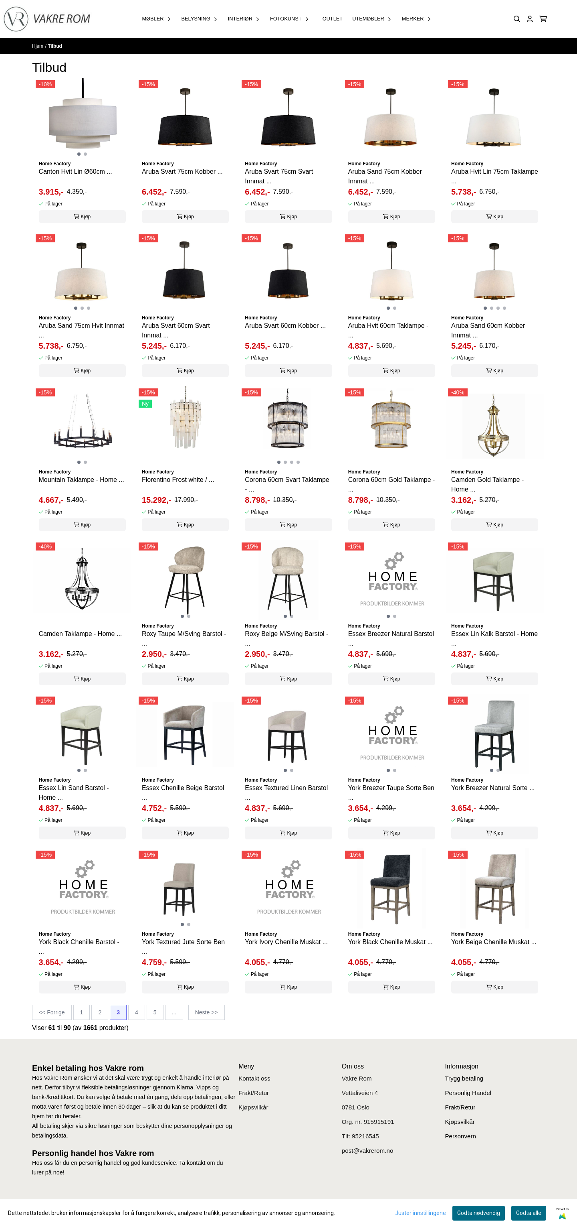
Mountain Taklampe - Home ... (81, 479)
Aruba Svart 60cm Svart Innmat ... (176, 330)
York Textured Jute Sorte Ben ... (183, 947)
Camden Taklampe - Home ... (80, 633)
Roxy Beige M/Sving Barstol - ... (286, 638)
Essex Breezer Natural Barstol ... (391, 638)
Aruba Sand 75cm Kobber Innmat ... (385, 176)
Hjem (37, 46)
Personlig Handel (468, 1092)
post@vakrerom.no (367, 1150)
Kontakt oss (254, 1078)
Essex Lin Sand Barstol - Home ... (74, 792)
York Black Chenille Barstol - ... (79, 947)
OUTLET (333, 19)
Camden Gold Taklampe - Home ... (487, 484)
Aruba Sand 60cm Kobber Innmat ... (488, 330)
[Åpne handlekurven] (543, 19)
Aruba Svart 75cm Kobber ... (182, 171)
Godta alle (528, 1213)
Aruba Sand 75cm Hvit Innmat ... (81, 330)
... (174, 1012)
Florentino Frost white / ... (178, 479)
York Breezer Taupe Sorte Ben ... (391, 792)
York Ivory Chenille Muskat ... (286, 942)
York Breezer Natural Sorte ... (493, 787)
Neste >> (206, 1012)
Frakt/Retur (253, 1092)
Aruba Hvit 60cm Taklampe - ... (388, 330)
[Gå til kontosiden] (530, 19)
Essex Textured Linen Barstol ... (286, 792)
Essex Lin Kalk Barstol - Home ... (494, 638)
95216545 (365, 1136)
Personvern (460, 1136)
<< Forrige (52, 1012)
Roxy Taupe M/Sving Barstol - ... (184, 638)
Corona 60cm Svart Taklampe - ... (287, 484)
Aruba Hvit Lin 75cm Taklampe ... (494, 176)
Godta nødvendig (478, 1213)
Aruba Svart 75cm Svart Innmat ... (279, 176)
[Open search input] (517, 19)
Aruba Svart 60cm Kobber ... (285, 325)
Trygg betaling (464, 1078)
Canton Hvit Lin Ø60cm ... (75, 171)
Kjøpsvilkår (253, 1107)
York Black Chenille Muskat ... (390, 942)
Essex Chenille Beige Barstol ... (183, 792)
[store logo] (46, 19)
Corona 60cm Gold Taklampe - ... (391, 484)
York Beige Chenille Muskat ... (494, 942)
